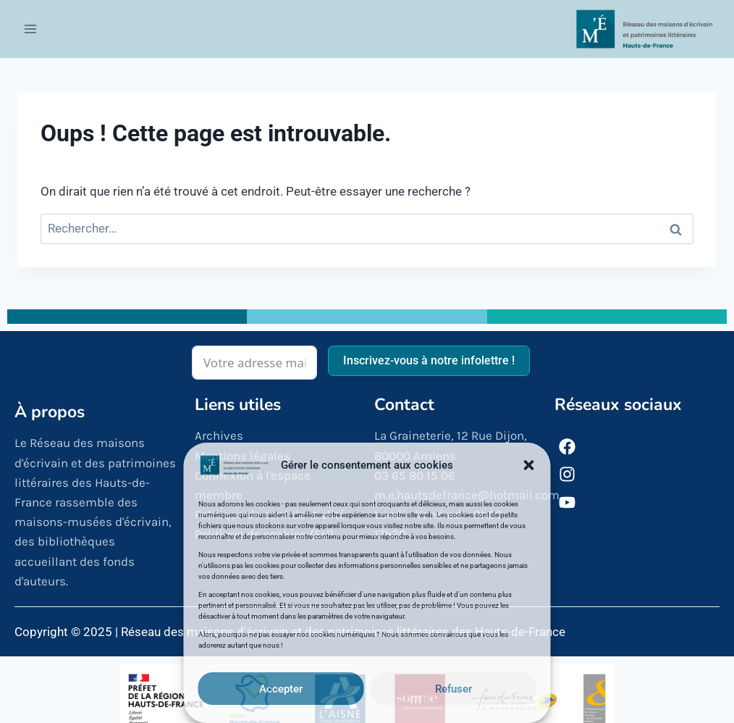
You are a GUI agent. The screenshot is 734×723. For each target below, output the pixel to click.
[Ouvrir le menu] (30, 28)
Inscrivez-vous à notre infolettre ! (429, 360)
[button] (529, 465)
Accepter (281, 688)
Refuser (453, 688)
